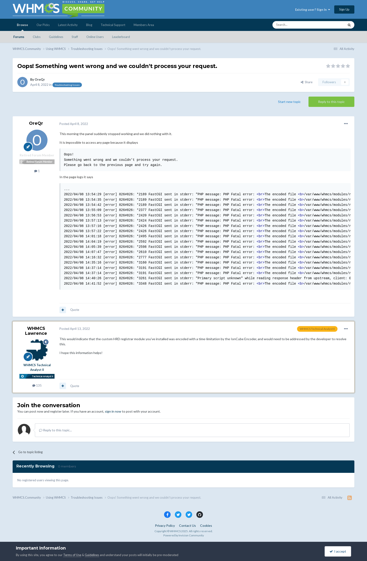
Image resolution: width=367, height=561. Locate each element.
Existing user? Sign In (312, 9)
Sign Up (344, 9)
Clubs (36, 37)
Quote (74, 310)
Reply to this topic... (55, 430)
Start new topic (289, 102)
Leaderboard (121, 37)
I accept (338, 551)
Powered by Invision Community (183, 535)
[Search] (297, 25)
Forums (18, 37)
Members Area (144, 25)
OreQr (40, 79)
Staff (75, 37)
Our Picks (43, 25)
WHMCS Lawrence (36, 331)
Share (306, 82)
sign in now (113, 411)
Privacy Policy (165, 525)
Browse (22, 27)
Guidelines (56, 37)
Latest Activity (68, 25)
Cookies (206, 525)
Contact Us (187, 525)
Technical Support (113, 25)
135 (37, 385)
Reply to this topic (331, 102)
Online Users (95, 37)
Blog (89, 25)
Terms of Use (72, 555)
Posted (73, 124)
